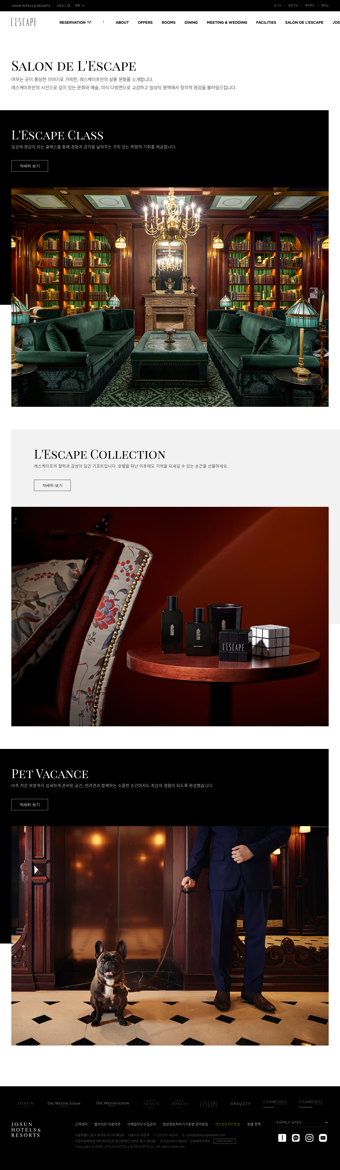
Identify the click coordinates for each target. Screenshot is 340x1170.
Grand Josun (151, 1104)
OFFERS (145, 22)
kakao (296, 1138)
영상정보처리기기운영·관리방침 (185, 1124)
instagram (309, 1138)
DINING (191, 22)
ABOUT (122, 22)
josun (282, 1138)
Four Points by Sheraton (275, 1104)
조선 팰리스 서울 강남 (25, 1104)
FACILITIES (266, 22)
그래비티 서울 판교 (240, 1104)
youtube (323, 1138)
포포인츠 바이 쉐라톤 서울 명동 (310, 1104)
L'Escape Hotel (209, 1104)
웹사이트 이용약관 (107, 1124)
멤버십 (325, 5)
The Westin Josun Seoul (64, 1104)
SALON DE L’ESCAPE (304, 22)
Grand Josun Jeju (179, 1104)
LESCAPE (25, 22)
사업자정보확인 (224, 1141)
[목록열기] (77, 5)
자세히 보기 (30, 166)
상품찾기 (61, 6)
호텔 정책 (254, 1124)
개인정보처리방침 (227, 1124)
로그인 (278, 5)
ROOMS (168, 22)
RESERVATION (72, 22)
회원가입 (293, 5)
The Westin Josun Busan (112, 1104)
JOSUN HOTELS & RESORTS (30, 6)
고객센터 (81, 1124)
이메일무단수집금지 (141, 1124)
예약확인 (310, 5)
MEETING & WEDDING (227, 22)
